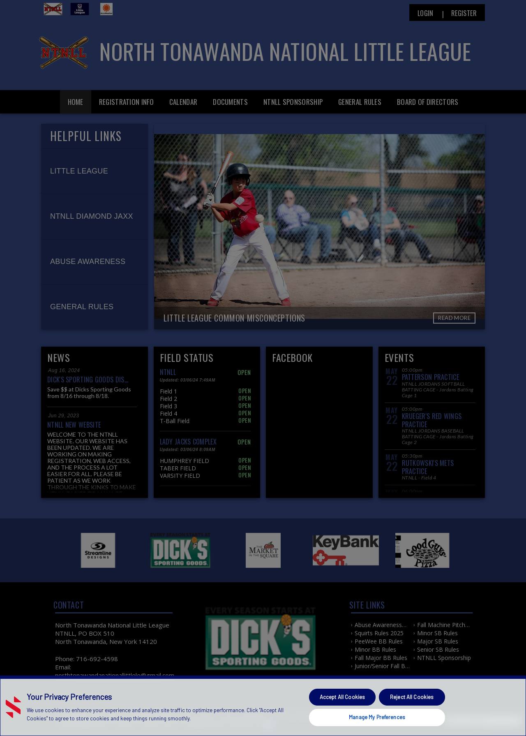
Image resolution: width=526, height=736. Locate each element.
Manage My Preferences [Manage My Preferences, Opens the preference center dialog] (377, 717)
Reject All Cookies (412, 697)
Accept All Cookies (342, 697)
